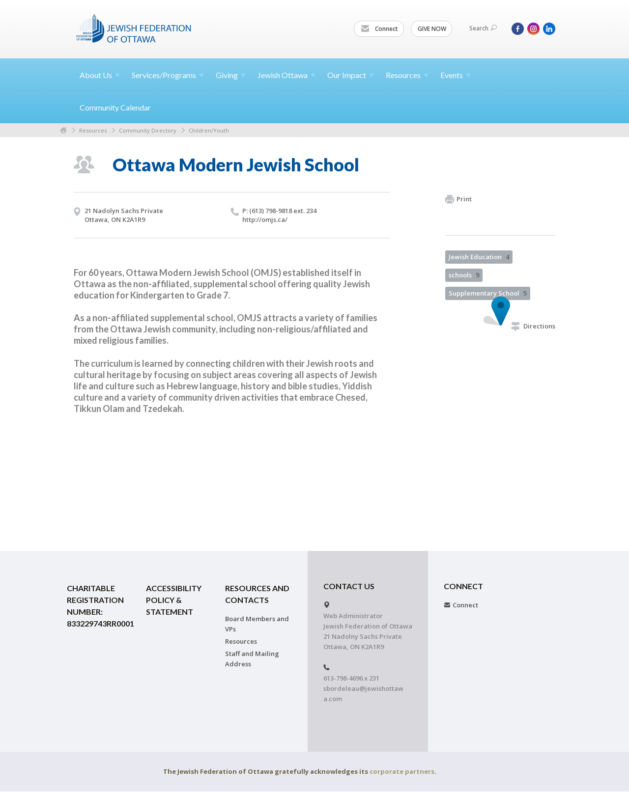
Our (350, 75)
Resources (93, 130)
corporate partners (402, 771)
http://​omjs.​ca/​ (264, 219)
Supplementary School (488, 293)
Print (458, 199)
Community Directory (147, 130)
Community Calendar (115, 107)
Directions (533, 326)
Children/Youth (209, 130)
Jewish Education (479, 256)
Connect (379, 29)
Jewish (286, 75)
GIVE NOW (432, 29)
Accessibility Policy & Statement (173, 599)
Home (63, 130)
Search (483, 28)
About (100, 75)
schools (464, 275)
